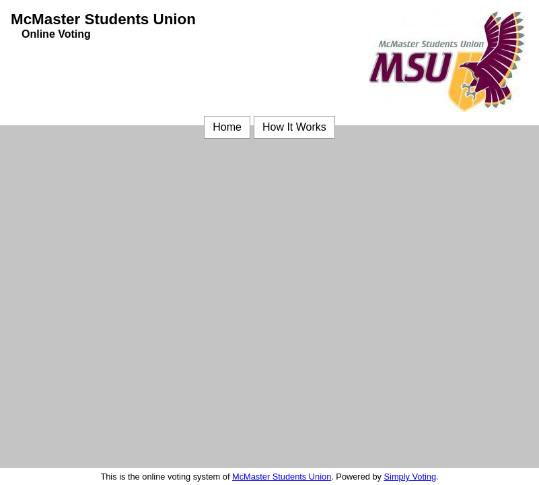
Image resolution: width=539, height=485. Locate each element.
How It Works (294, 127)
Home (227, 127)
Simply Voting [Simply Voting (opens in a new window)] (410, 477)
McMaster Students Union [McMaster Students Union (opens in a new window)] (281, 477)
